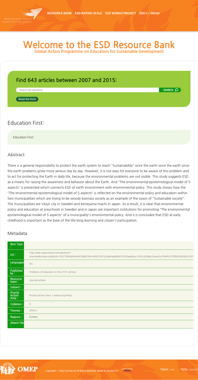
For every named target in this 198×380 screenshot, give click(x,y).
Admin (127, 370)
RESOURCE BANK (59, 13)
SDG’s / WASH (149, 13)
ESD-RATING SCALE (88, 13)
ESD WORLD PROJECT (120, 13)
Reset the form (27, 99)
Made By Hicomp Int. (107, 371)
